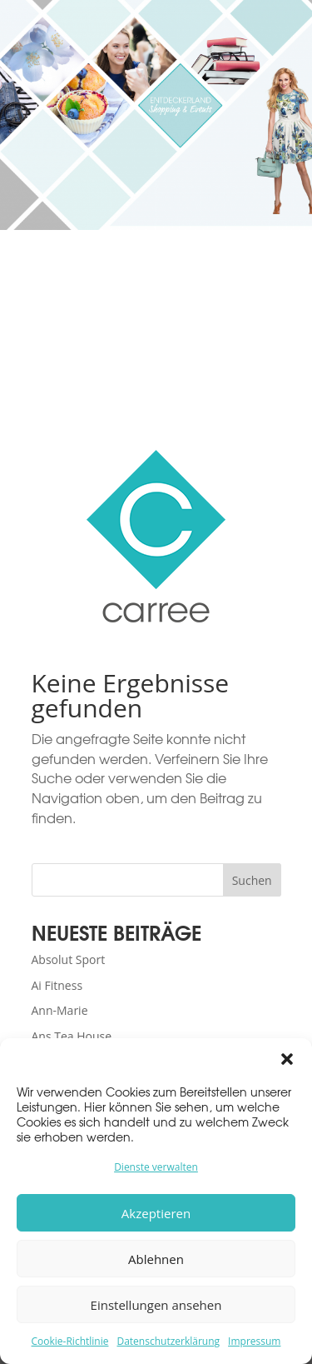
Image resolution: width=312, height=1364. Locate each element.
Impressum (254, 1341)
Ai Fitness (57, 985)
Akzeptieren (156, 1213)
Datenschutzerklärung (168, 1341)
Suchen (252, 880)
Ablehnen (156, 1259)
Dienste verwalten (156, 1167)
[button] (287, 1059)
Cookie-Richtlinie (70, 1341)
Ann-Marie (60, 1010)
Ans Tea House (72, 1036)
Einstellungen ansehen (156, 1305)
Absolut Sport (69, 959)
